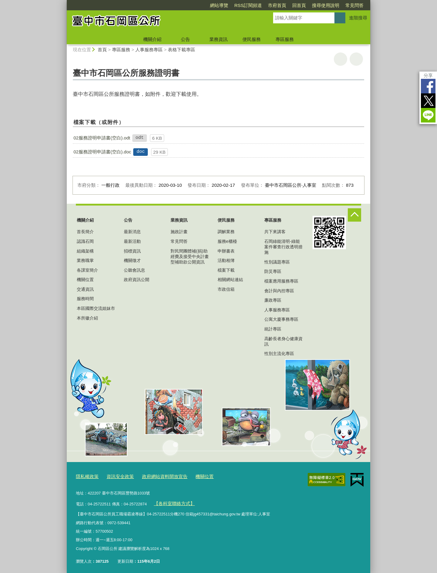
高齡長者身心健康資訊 (283, 341)
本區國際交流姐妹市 (96, 308)
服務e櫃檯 (227, 241)
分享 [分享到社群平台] (428, 75)
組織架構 (85, 251)
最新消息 (132, 231)
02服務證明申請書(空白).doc (102, 151)
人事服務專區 (149, 49)
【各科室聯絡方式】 (171, 501)
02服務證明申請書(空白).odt (101, 137)
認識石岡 (85, 241)
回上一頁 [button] (356, 59)
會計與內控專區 (279, 290)
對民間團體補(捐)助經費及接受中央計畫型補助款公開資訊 (190, 256)
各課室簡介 (87, 270)
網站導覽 (219, 5)
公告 (185, 39)
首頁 (102, 49)
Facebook (428, 86)
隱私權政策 (86, 476)
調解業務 (226, 231)
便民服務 (251, 39)
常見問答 (354, 5)
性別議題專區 (277, 262)
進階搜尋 (358, 17)
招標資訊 (132, 251)
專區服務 (285, 39)
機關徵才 (132, 260)
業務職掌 (85, 260)
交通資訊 (85, 289)
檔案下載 (226, 270)
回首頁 (299, 5)
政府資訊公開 (136, 279)
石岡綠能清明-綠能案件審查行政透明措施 (283, 247)
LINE (428, 115)
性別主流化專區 (279, 353)
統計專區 (272, 329)
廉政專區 (272, 300)
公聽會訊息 (134, 270)
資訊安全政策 (115, 476)
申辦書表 (226, 251)
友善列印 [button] (340, 59)
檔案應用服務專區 (281, 281)
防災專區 (272, 271)
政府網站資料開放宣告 (155, 476)
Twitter (428, 100)
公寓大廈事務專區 (281, 319)
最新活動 (132, 241)
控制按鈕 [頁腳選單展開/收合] (354, 215)
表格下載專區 (181, 49)
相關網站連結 (230, 279)
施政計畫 (179, 231)
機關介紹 (152, 39)
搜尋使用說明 (325, 5)
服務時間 (85, 298)
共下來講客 (275, 231)
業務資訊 (218, 39)
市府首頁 (277, 5)
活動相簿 (226, 260)
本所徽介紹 (87, 318)
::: (64, 2)
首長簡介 (85, 231)
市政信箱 (226, 289)
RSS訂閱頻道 (248, 5)
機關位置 (85, 279)
